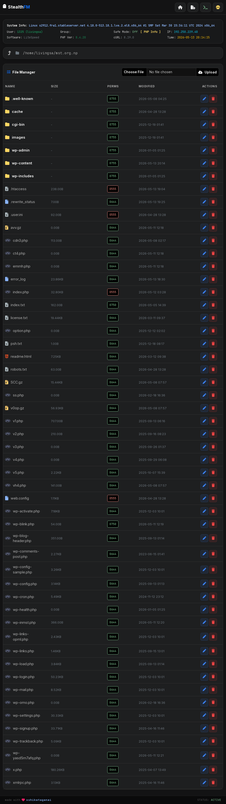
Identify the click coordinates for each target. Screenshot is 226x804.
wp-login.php (20, 677)
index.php (17, 292)
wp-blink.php (19, 524)
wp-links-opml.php (17, 636)
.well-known (19, 99)
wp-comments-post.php (22, 554)
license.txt (16, 318)
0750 (112, 305)
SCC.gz (14, 382)
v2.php (14, 434)
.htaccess (16, 189)
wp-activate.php (22, 511)
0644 (112, 202)
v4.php (14, 459)
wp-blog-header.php (18, 538)
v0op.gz (14, 408)
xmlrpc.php (18, 782)
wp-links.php (19, 651)
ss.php (14, 395)
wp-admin (17, 150)
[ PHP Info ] (150, 32)
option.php (17, 331)
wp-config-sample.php (18, 569)
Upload (207, 72)
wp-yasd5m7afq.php (23, 755)
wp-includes (19, 176)
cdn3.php (16, 240)
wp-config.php (21, 584)
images (15, 137)
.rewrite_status (20, 202)
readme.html (18, 356)
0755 (112, 99)
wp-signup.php (21, 728)
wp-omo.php (19, 702)
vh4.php (15, 485)
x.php (13, 770)
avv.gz (13, 227)
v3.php (14, 447)
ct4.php (15, 253)
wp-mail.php (19, 690)
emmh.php (17, 266)
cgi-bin (15, 124)
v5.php (14, 472)
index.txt (15, 305)
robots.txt (16, 369)
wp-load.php (19, 664)
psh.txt (13, 343)
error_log (15, 279)
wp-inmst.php (20, 622)
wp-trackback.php (24, 741)
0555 (112, 189)
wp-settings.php (22, 715)
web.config (17, 498)
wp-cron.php (19, 597)
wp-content (18, 163)
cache (14, 111)
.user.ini (14, 215)
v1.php (14, 421)
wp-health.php (21, 609)
